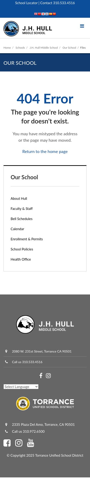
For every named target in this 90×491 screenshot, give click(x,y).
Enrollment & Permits (27, 239)
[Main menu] (82, 26)
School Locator (26, 3)
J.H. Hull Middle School (44, 47)
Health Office (21, 259)
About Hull (19, 198)
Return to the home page (45, 151)
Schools (20, 47)
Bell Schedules (22, 219)
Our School (69, 47)
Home (7, 47)
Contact (46, 3)
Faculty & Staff (22, 208)
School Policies (22, 249)
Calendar (17, 229)
